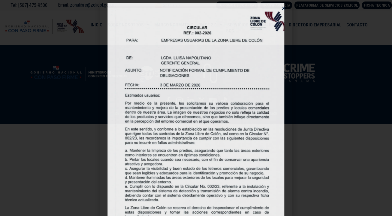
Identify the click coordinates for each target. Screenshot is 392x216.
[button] (284, 8)
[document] (196, 108)
